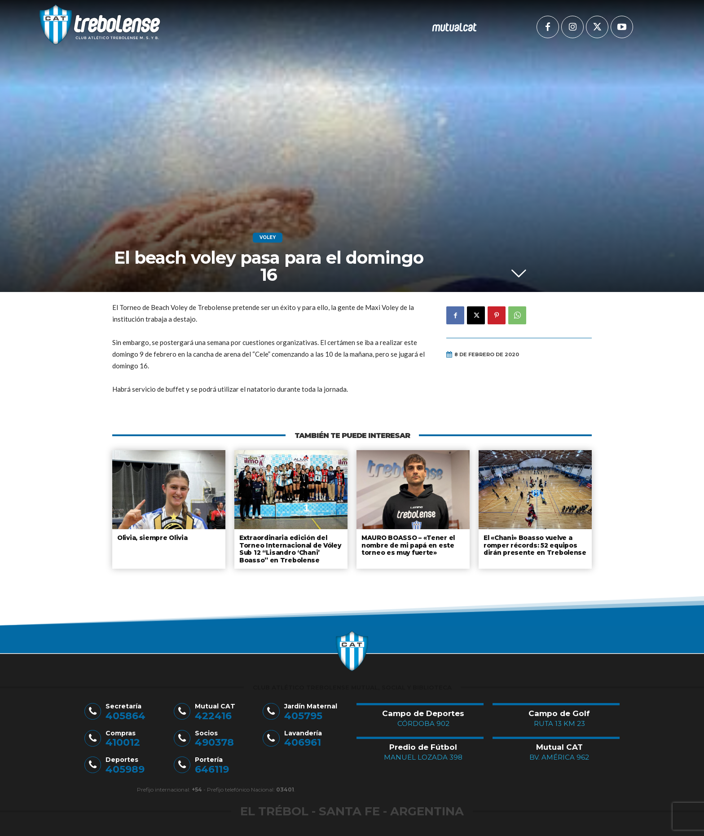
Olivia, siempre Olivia (151, 537)
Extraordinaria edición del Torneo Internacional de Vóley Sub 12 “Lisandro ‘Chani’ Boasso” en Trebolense (289, 548)
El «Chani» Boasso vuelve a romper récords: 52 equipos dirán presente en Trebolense (532, 544)
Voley (267, 238)
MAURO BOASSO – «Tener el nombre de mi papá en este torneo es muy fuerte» (407, 544)
